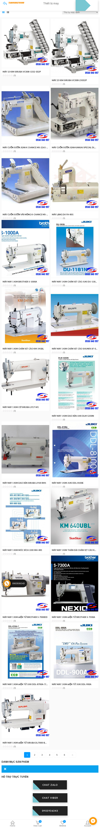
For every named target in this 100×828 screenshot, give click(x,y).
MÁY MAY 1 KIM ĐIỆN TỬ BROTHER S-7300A (73, 617)
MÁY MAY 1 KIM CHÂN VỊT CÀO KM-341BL (23, 348)
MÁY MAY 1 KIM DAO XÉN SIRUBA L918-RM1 (24, 483)
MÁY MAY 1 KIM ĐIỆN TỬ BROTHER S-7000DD (25, 617)
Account (87, 824)
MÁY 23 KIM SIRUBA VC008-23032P (69, 80)
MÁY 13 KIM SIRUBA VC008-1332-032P (22, 71)
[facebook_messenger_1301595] (93, 821)
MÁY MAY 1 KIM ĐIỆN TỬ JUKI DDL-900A (71, 684)
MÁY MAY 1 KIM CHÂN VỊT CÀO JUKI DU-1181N (75, 281)
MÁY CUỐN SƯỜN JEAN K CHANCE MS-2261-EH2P (27, 147)
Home (12, 824)
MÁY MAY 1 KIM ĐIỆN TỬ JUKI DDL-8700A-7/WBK (27, 684)
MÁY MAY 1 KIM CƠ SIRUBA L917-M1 (21, 407)
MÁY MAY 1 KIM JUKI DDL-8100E (67, 483)
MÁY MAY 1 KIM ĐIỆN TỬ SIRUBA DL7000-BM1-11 (27, 742)
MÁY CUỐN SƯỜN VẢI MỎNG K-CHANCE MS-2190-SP (29, 214)
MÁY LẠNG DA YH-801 (62, 214)
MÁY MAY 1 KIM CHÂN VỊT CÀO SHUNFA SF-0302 (76, 348)
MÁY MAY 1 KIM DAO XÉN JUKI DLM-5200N (73, 416)
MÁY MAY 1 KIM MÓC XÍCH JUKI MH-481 (22, 550)
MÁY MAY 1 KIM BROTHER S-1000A (20, 281)
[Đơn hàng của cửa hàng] (80, 12)
